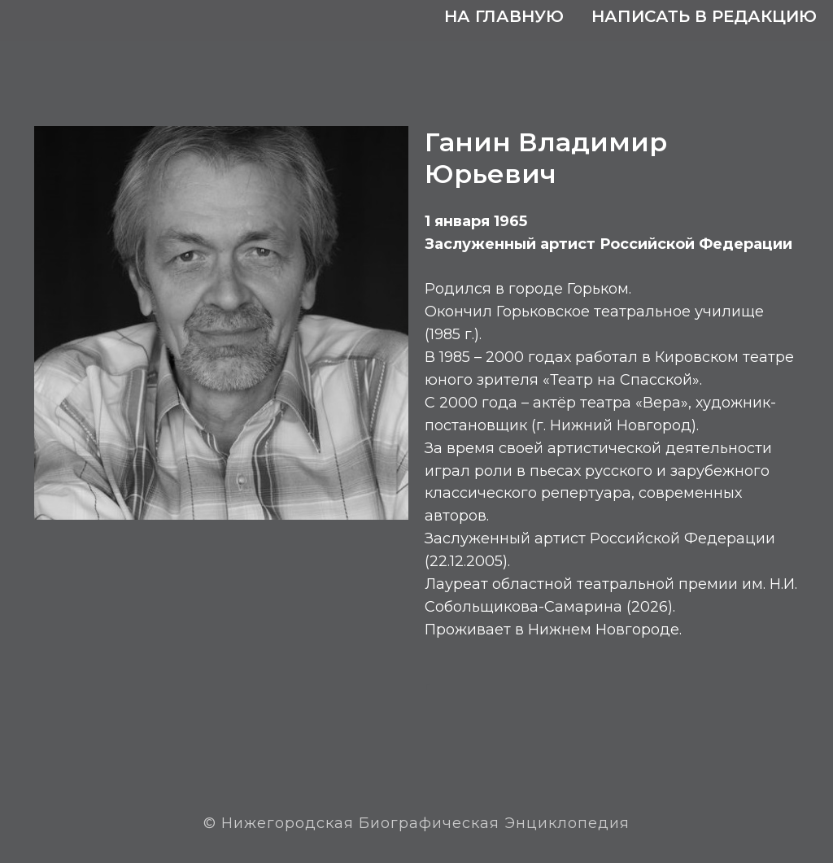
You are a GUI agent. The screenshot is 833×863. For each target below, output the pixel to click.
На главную (504, 16)
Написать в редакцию (704, 16)
